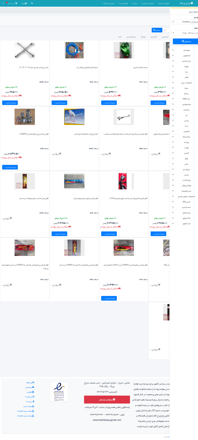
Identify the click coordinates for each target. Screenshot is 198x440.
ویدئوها (25, 372)
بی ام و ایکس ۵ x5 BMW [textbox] (186, 22)
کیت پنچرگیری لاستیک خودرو (152, 67)
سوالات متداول (88, 388)
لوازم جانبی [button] (90, 3)
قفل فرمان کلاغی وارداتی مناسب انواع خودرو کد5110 (103, 198)
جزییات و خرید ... (133, 103)
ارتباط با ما (24, 386)
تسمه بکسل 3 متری (115, 67)
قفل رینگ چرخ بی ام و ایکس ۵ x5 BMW (25, 134)
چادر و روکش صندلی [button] (148, 3)
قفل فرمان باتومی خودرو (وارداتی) (69, 198)
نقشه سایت (23, 395)
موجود (109, 37)
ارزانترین (131, 37)
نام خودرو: (192, 17)
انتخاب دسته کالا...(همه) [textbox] (186, 33)
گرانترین (120, 37)
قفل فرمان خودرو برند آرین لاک (151, 198)
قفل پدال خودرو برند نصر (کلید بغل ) (149, 329)
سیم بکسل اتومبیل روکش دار (70, 67)
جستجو (181, 41)
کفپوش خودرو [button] (130, 3)
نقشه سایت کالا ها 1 (20, 400)
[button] (160, 3)
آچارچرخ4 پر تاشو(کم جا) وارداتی (69, 134)
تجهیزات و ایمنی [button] (114, 3)
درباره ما (25, 391)
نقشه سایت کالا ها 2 (20, 405)
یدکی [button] (101, 3)
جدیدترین (143, 37)
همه (85, 37)
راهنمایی (24, 376)
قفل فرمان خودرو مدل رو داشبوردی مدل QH (146, 265)
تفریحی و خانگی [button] (74, 3)
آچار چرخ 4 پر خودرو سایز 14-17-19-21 (25, 67)
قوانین (25, 381)
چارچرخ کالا (158, 11)
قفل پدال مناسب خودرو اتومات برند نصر (25, 198)
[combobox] (181, 22)
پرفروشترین (97, 37)
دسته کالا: (192, 28)
